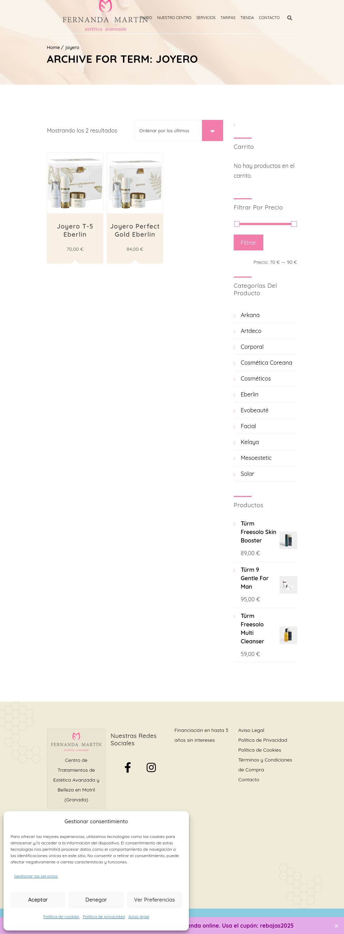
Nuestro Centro (179, 17)
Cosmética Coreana (266, 362)
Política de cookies (61, 916)
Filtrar (248, 242)
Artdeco (251, 330)
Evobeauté (255, 410)
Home (53, 47)
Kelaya (250, 441)
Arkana (250, 315)
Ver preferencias (154, 899)
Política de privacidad (104, 916)
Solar (247, 473)
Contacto (274, 17)
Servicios (210, 17)
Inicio (151, 17)
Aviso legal (138, 916)
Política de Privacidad (262, 740)
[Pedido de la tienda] (179, 130)
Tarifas (232, 17)
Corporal (252, 346)
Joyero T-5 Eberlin (75, 230)
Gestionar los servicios (36, 876)
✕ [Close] (336, 925)
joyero (72, 47)
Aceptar (38, 899)
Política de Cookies (259, 750)
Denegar (96, 899)
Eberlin (249, 394)
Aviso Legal (251, 730)
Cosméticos (256, 378)
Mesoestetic (256, 457)
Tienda (252, 17)
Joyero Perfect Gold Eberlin (135, 230)
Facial (248, 426)
